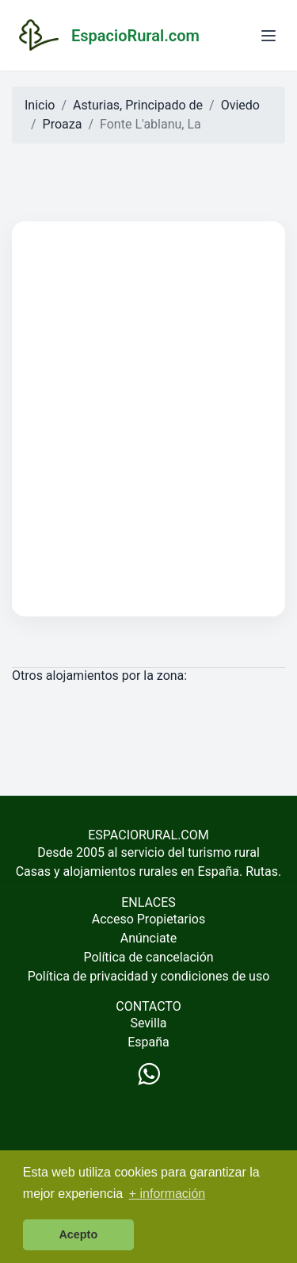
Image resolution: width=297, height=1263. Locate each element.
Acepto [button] (78, 1234)
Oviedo (240, 105)
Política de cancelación (148, 957)
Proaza (62, 124)
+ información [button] (167, 1193)
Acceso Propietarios (149, 919)
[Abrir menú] (268, 35)
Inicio (40, 105)
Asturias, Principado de (138, 105)
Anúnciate (148, 938)
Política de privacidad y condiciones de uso (149, 976)
